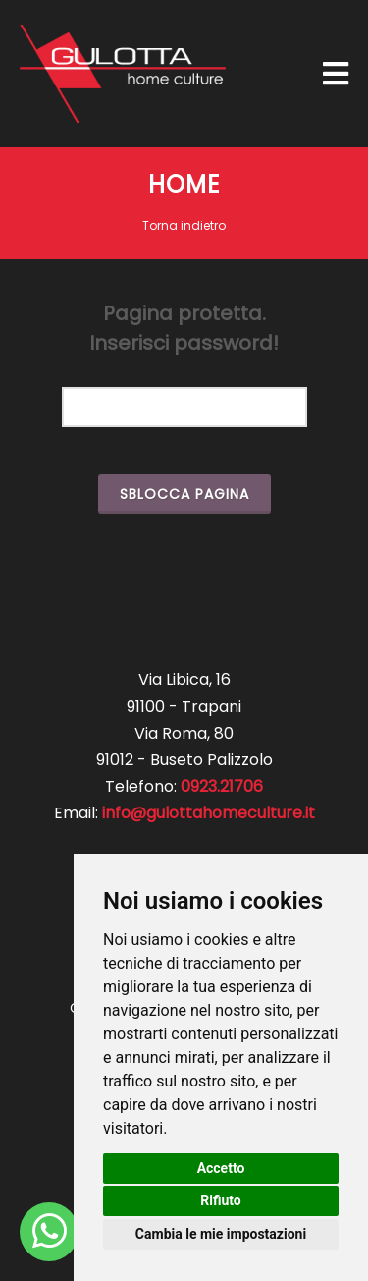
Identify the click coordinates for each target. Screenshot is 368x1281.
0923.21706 (222, 786)
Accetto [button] (221, 1168)
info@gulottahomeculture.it (208, 813)
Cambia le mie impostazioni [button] (220, 1234)
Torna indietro (184, 225)
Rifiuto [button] (220, 1200)
